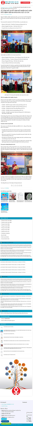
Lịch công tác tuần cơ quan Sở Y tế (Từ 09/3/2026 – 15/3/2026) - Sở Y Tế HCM (13, 267)
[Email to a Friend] (17, 185)
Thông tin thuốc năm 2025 (6, 222)
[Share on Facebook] (14, 185)
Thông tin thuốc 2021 (5, 229)
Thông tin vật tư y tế (5, 231)
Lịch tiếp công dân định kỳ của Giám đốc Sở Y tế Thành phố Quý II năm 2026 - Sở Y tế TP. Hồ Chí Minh (16, 297)
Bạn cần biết (3, 235)
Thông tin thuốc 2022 (5, 227)
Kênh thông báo (5, 293)
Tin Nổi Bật (10, 7)
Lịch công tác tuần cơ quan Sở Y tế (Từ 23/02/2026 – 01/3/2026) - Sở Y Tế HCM (13, 272)
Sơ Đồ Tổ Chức (4, 406)
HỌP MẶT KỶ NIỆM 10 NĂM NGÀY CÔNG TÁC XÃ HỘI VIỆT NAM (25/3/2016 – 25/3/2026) (16, 344)
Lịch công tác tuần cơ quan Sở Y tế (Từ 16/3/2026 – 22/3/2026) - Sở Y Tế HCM (13, 264)
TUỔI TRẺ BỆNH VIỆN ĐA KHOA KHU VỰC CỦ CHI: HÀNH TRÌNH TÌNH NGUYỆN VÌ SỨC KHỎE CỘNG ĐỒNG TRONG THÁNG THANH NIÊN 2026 (17, 330)
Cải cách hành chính (5, 238)
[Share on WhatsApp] (12, 185)
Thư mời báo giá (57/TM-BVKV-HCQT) (9, 354)
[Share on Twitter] (15, 185)
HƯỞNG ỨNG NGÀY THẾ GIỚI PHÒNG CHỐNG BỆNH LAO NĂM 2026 (13, 337)
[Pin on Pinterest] (19, 185)
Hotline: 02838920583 (6, 423)
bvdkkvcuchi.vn (19, 424)
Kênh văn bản (4, 276)
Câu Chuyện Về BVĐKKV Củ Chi (8, 404)
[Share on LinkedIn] (21, 185)
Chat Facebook (5, 421)
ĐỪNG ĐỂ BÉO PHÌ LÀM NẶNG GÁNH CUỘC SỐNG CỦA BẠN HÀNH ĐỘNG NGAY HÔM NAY (17, 340)
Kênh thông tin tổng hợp (7, 242)
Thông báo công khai (5, 233)
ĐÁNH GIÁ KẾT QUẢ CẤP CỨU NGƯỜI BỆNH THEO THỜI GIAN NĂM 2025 (14, 351)
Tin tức (6, 7)
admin (11, 14)
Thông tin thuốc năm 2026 (6, 220)
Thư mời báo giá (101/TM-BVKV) (8, 326)
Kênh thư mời (4, 310)
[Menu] (31, 2)
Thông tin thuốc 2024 (5, 224)
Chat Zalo (4, 418)
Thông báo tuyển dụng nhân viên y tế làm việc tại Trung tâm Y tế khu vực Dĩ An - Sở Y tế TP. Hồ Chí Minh (16, 302)
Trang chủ (2, 7)
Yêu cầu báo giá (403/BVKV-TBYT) (9, 333)
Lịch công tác (5, 259)
